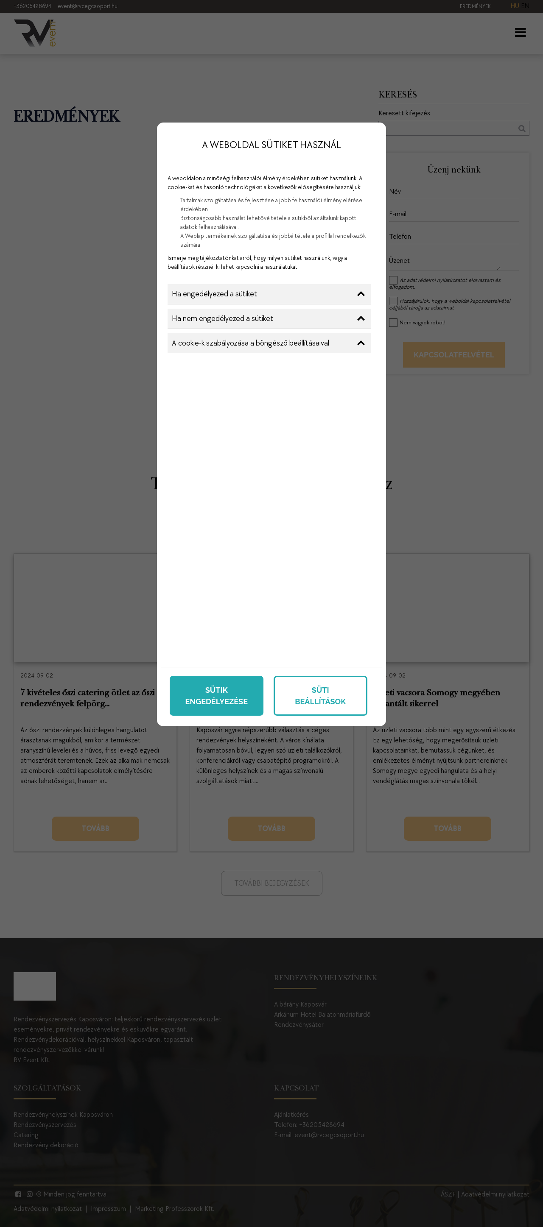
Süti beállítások (320, 696)
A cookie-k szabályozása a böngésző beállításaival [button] (268, 343)
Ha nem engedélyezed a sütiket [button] (268, 319)
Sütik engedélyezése (216, 696)
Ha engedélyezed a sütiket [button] (268, 294)
